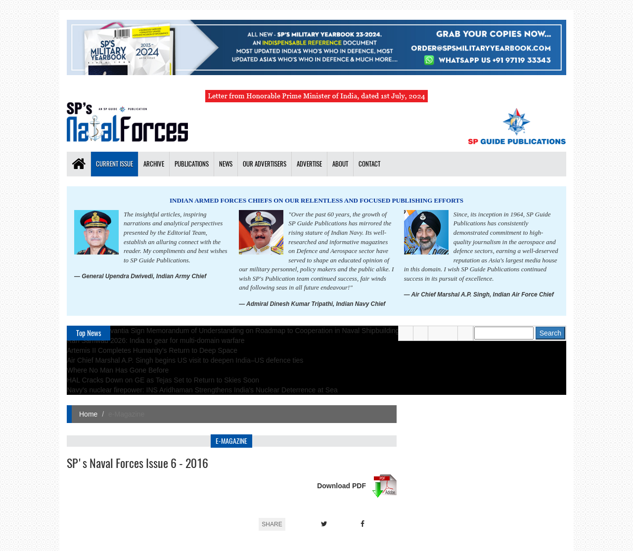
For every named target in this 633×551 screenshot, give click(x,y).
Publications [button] (192, 164)
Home (88, 414)
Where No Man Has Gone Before (118, 370)
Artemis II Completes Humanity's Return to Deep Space (152, 350)
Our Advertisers (264, 164)
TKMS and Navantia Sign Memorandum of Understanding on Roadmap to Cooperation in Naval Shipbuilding (233, 331)
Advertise (309, 164)
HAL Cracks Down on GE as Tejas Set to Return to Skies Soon (163, 380)
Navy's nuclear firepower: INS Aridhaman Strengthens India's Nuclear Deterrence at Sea (202, 390)
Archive (153, 164)
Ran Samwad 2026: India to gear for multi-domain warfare (156, 340)
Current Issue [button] (114, 164)
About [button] (340, 164)
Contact (369, 164)
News (225, 164)
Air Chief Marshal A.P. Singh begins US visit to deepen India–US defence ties (185, 360)
